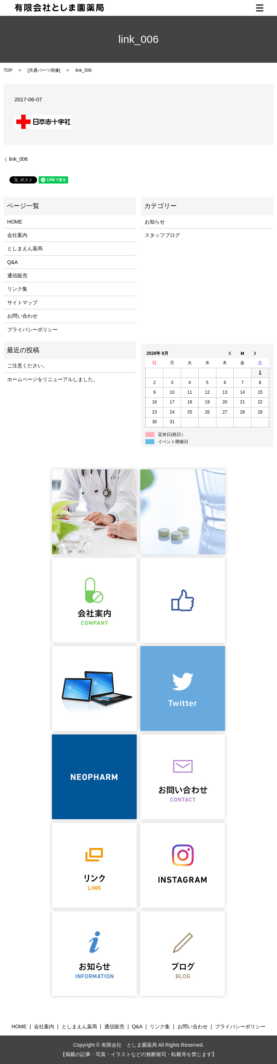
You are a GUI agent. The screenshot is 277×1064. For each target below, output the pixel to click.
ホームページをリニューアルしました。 (52, 379)
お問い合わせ (22, 316)
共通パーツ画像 (44, 70)
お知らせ (155, 222)
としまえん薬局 (25, 248)
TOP (8, 70)
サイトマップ (22, 302)
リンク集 (17, 289)
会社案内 (17, 235)
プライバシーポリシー (32, 329)
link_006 (18, 159)
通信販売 (17, 275)
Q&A (12, 262)
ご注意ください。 (27, 365)
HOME (14, 222)
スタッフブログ (162, 235)
